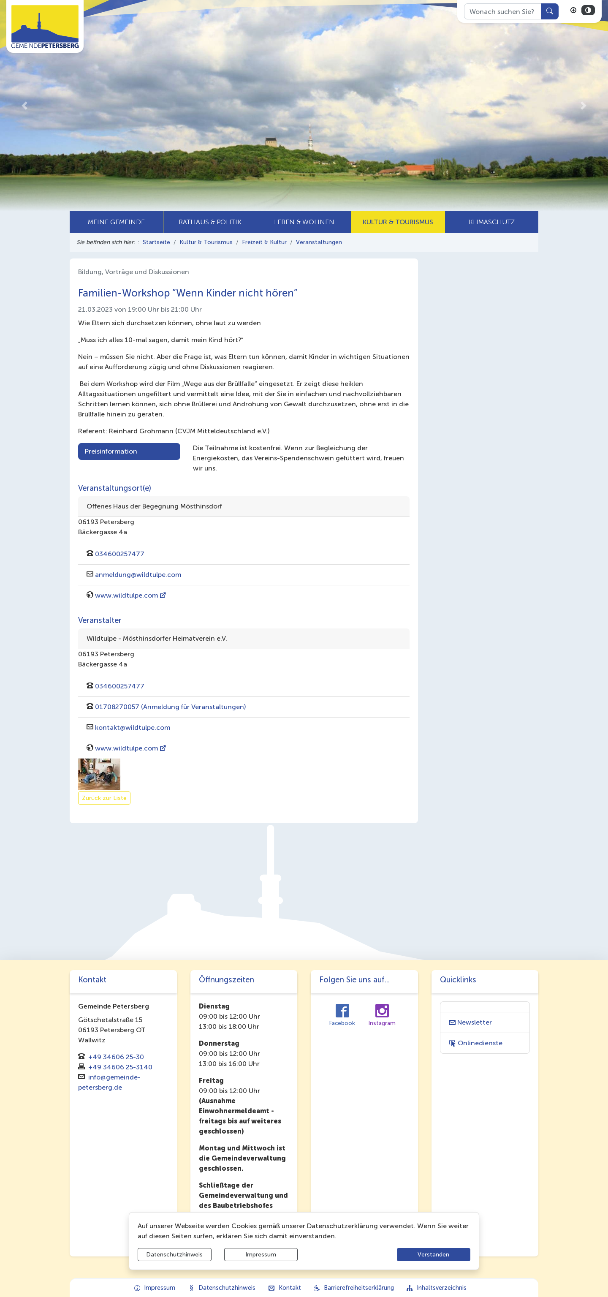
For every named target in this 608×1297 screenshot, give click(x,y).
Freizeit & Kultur (264, 242)
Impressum (260, 1254)
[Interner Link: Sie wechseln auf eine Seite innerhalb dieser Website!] (485, 1022)
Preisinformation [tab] (111, 451)
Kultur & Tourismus (206, 242)
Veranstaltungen (319, 242)
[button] (24, 105)
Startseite (156, 242)
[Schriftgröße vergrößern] (573, 10)
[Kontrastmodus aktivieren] (588, 10)
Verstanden (433, 1254)
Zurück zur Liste (104, 798)
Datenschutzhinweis (174, 1254)
